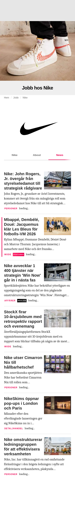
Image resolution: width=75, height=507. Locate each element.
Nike (25, 97)
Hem (6, 97)
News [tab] (59, 157)
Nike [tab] (15, 155)
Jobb (16, 97)
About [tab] (37, 155)
